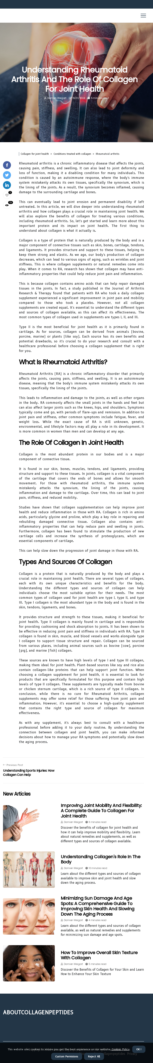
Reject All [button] (94, 1056)
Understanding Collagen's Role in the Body (100, 859)
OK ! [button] (138, 1049)
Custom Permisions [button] (66, 1056)
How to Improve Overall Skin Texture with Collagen (99, 955)
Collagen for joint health (35, 153)
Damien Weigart (56, 98)
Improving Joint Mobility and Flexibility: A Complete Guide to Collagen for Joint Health (101, 810)
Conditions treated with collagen (72, 153)
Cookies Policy (120, 1049)
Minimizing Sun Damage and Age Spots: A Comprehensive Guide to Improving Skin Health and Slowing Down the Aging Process (97, 906)
